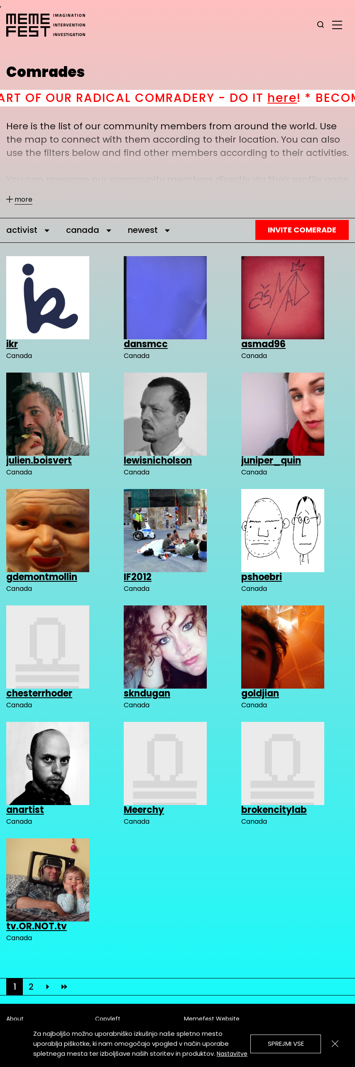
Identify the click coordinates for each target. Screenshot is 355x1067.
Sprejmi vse (286, 1043)
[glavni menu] (337, 24)
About (15, 1019)
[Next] (47, 986)
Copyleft (107, 1019)
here (297, 98)
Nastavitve (232, 1054)
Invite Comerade (302, 230)
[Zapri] (335, 1043)
